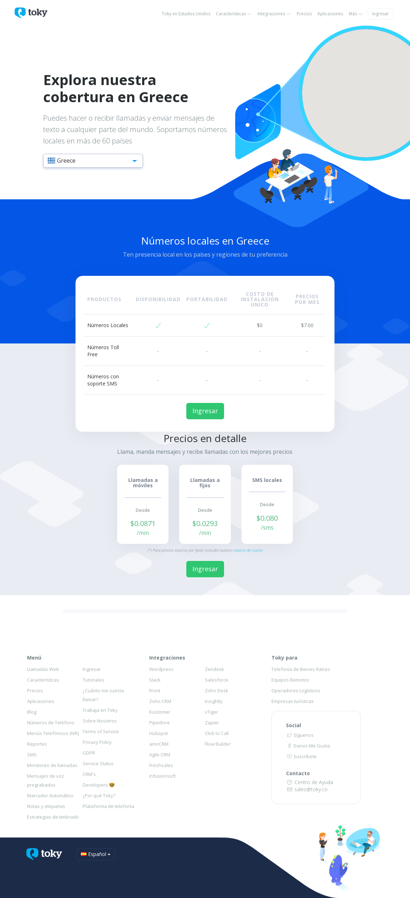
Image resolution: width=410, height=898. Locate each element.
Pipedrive (159, 722)
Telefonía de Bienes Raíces (300, 669)
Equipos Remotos (290, 680)
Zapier (212, 722)
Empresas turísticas (292, 701)
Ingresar (380, 14)
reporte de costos (248, 550)
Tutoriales (93, 680)
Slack (155, 680)
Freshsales (161, 765)
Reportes (37, 744)
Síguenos (300, 735)
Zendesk (214, 669)
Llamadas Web (43, 669)
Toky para (284, 657)
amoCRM (158, 744)
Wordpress (161, 669)
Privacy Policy (97, 742)
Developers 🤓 (99, 785)
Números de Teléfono (50, 722)
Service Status (98, 763)
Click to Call (217, 733)
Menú (34, 657)
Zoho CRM (160, 701)
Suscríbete (301, 756)
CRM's (89, 774)
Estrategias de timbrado (53, 817)
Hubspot (158, 733)
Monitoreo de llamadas (52, 765)
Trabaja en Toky (100, 710)
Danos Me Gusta (308, 745)
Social (293, 725)
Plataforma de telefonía (108, 806)
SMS (32, 754)
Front (154, 690)
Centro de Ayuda (309, 782)
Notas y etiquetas (46, 806)
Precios (304, 14)
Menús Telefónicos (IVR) (53, 733)
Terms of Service (101, 731)
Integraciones (274, 14)
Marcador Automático (50, 795)
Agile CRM (159, 754)
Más (356, 14)
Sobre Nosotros (100, 721)
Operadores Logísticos (295, 690)
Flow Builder (218, 744)
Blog (31, 712)
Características (234, 14)
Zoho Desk (216, 690)
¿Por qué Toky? (99, 795)
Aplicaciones (330, 14)
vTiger (211, 712)
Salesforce (216, 680)
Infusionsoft (162, 776)
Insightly (214, 701)
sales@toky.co (307, 789)
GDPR (89, 753)
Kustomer (159, 712)
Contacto (298, 773)
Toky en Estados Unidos (186, 14)
